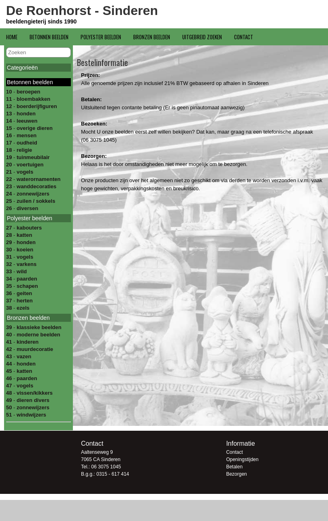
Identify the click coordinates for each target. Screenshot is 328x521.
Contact (243, 37)
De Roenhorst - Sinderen (82, 10)
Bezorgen (236, 474)
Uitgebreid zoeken (202, 37)
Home (11, 37)
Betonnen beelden (49, 37)
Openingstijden (242, 459)
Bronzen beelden (151, 37)
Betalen (234, 467)
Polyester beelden (101, 37)
